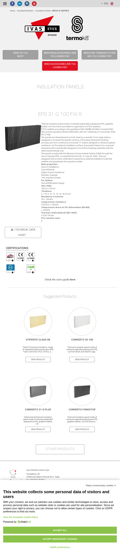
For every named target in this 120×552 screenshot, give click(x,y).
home (12, 11)
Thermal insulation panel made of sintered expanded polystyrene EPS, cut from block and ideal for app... (82, 349)
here (72, 279)
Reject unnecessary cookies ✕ (101, 485)
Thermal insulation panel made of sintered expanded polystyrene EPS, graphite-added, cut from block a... (82, 419)
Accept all (60, 530)
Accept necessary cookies (60, 539)
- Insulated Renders (24, 11)
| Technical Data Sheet (22, 232)
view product (38, 359)
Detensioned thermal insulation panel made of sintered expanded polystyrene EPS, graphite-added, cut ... (38, 420)
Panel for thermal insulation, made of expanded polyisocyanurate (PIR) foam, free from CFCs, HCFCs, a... (38, 349)
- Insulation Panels (42, 11)
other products (60, 449)
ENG (107, 4)
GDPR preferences (60, 547)
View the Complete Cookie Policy (20, 517)
